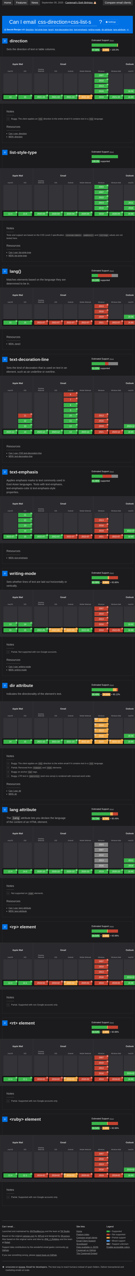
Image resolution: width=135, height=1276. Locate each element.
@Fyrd (41, 1236)
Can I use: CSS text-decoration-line (25, 453)
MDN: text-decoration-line (20, 456)
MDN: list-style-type (18, 256)
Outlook (130, 64)
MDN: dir (13, 794)
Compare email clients (86, 1238)
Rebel (7, 1242)
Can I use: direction (18, 133)
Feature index (82, 1234)
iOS (25, 71)
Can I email (22, 22)
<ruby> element (25, 1119)
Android (70, 71)
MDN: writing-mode (18, 670)
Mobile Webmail (85, 71)
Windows (101, 71)
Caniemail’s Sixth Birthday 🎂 (80, 2)
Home (7, 2)
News (35, 2)
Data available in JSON (87, 1247)
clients (118, 2)
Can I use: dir (15, 791)
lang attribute (119, 30)
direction (30, 30)
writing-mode (94, 30)
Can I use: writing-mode (20, 667)
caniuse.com (28, 1236)
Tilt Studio (65, 1231)
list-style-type (41, 30)
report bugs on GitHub (46, 1255)
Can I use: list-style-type (20, 252)
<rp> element (23, 926)
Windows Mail (116, 71)
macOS (10, 71)
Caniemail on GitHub (86, 1250)
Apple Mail (17, 64)
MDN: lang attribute (18, 911)
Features (21, 2)
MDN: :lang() (15, 344)
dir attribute (107, 30)
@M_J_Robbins (51, 1239)
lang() (51, 30)
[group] (104, 45)
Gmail (63, 64)
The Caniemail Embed (86, 1253)
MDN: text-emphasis (18, 558)
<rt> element (22, 1023)
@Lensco (65, 1236)
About (112, 40)
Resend (22, 1267)
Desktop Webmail (41, 70)
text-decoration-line (64, 30)
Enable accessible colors (118, 1247)
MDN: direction (16, 137)
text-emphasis (80, 30)
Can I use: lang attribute (20, 908)
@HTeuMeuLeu (37, 1231)
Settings (111, 22)
